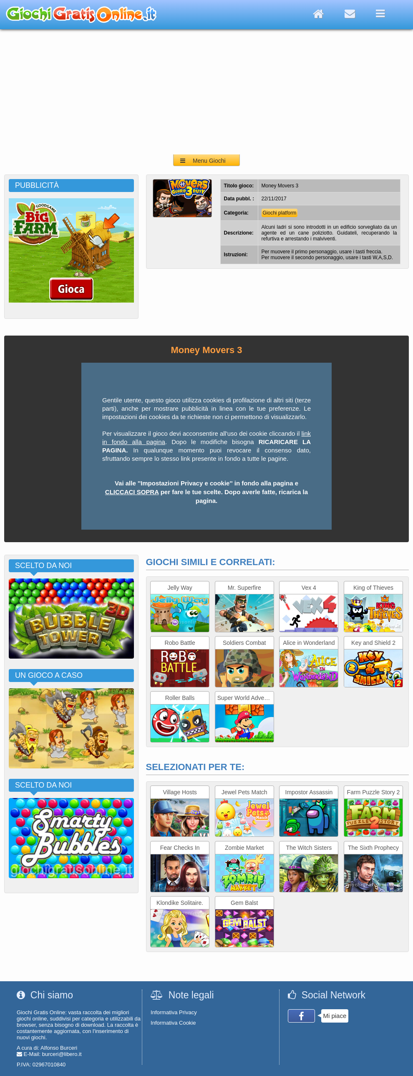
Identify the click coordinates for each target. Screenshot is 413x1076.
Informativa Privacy (174, 1012)
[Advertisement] (206, 91)
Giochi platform (280, 213)
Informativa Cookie (173, 1023)
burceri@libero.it (62, 1054)
